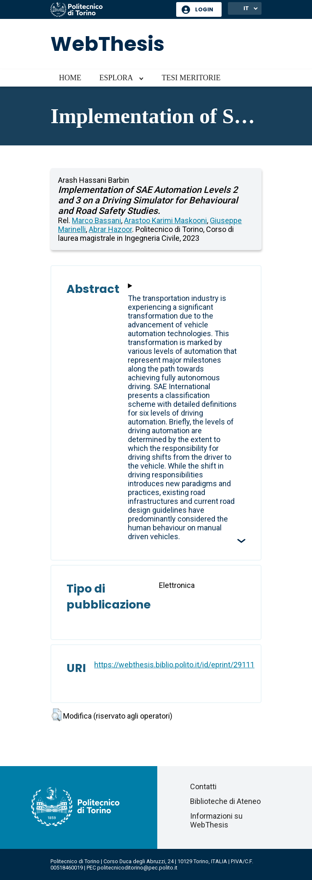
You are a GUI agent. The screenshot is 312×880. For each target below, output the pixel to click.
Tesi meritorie (190, 78)
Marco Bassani (96, 220)
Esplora (116, 78)
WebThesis (107, 44)
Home (70, 78)
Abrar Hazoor (110, 229)
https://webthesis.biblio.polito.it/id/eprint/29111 (174, 664)
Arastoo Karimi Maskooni (165, 220)
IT (246, 8)
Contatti (203, 786)
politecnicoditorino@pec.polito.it (137, 867)
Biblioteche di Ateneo (225, 801)
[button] (56, 715)
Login (204, 9)
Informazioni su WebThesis (216, 820)
